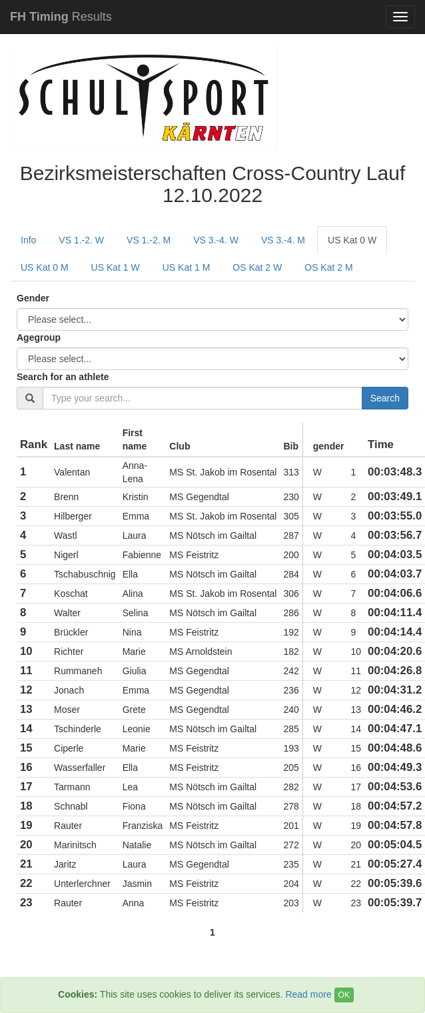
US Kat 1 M (187, 267)
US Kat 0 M (45, 267)
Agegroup (39, 337)
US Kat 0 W (352, 240)
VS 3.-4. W (215, 240)
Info (28, 240)
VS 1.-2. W (81, 240)
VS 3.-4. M (283, 240)
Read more (308, 994)
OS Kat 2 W (257, 267)
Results (61, 16)
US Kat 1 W (115, 267)
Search (385, 398)
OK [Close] (344, 995)
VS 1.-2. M (149, 240)
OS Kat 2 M (328, 267)
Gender (33, 298)
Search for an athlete (63, 376)
